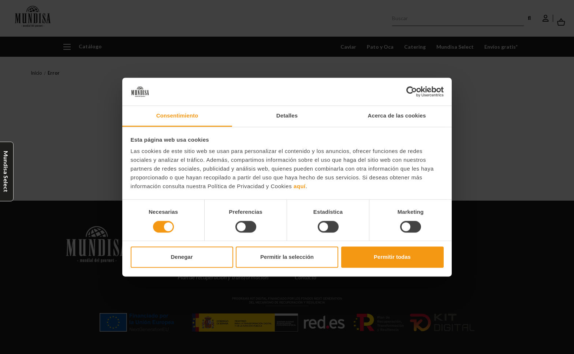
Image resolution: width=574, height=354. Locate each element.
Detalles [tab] (287, 116)
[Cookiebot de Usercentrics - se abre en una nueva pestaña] (412, 91)
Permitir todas (392, 257)
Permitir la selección (287, 257)
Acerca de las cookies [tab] (397, 116)
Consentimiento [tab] (177, 116)
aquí (300, 186)
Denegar (182, 257)
